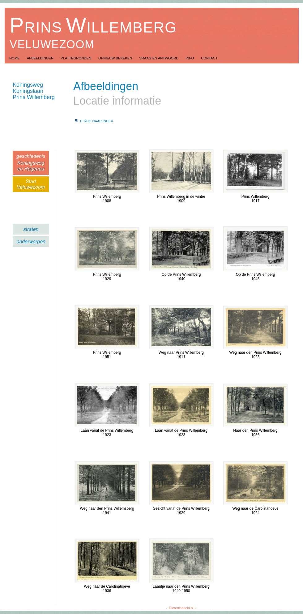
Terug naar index (96, 121)
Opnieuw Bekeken (115, 58)
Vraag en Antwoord (159, 58)
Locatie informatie (117, 100)
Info (190, 58)
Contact (209, 58)
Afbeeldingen (41, 58)
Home (15, 58)
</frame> (23, 203)
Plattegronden (76, 58)
